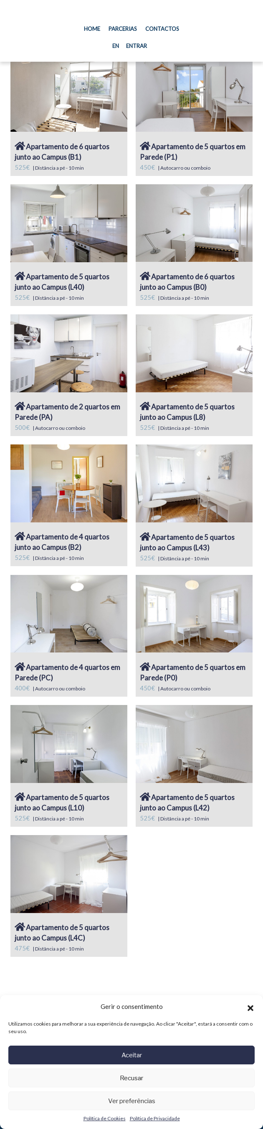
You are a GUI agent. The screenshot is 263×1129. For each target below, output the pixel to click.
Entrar (136, 46)
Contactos (162, 28)
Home (94, 28)
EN (115, 46)
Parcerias (123, 28)
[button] (250, 1007)
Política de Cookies (104, 1118)
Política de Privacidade (155, 1118)
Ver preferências (131, 1101)
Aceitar (131, 1055)
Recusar (131, 1078)
